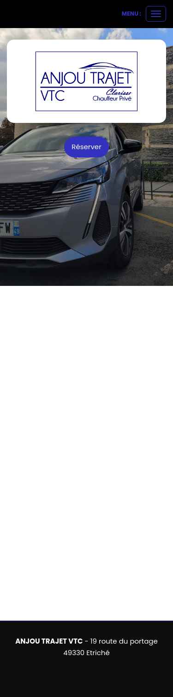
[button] (9, 342)
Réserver (86, 146)
